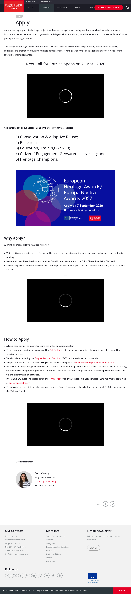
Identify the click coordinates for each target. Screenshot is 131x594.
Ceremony (62, 7)
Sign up (93, 548)
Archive (49, 557)
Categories (50, 543)
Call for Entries (57, 350)
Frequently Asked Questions (48, 358)
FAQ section (55, 378)
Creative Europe (46, 2)
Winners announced (108, 7)
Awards (47, 7)
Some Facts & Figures (55, 536)
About (31, 7)
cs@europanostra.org (19, 383)
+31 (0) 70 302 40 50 (44, 485)
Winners (49, 540)
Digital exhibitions (53, 554)
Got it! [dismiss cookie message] (122, 591)
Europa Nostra (31, 2)
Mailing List (51, 550)
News (77, 7)
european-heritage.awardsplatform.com (94, 362)
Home (19, 16)
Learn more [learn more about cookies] (81, 591)
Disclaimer (50, 561)
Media (93, 7)
